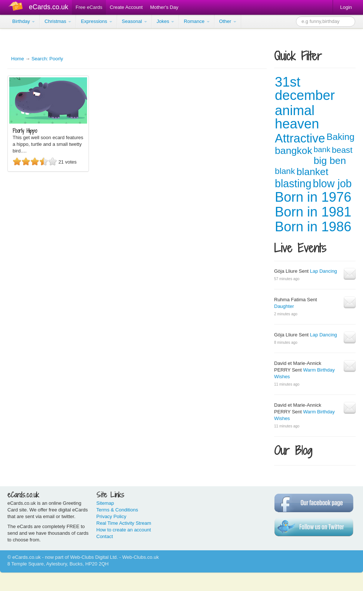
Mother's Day (164, 7)
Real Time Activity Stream (123, 523)
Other (227, 21)
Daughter (284, 306)
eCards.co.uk (48, 7)
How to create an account (123, 530)
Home (17, 58)
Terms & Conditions (117, 510)
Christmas (57, 21)
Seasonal (134, 21)
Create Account (126, 7)
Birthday (23, 21)
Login (346, 7)
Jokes (165, 21)
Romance (196, 21)
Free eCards (89, 7)
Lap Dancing (323, 271)
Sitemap (105, 503)
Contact (104, 536)
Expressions (96, 21)
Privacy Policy (111, 516)
